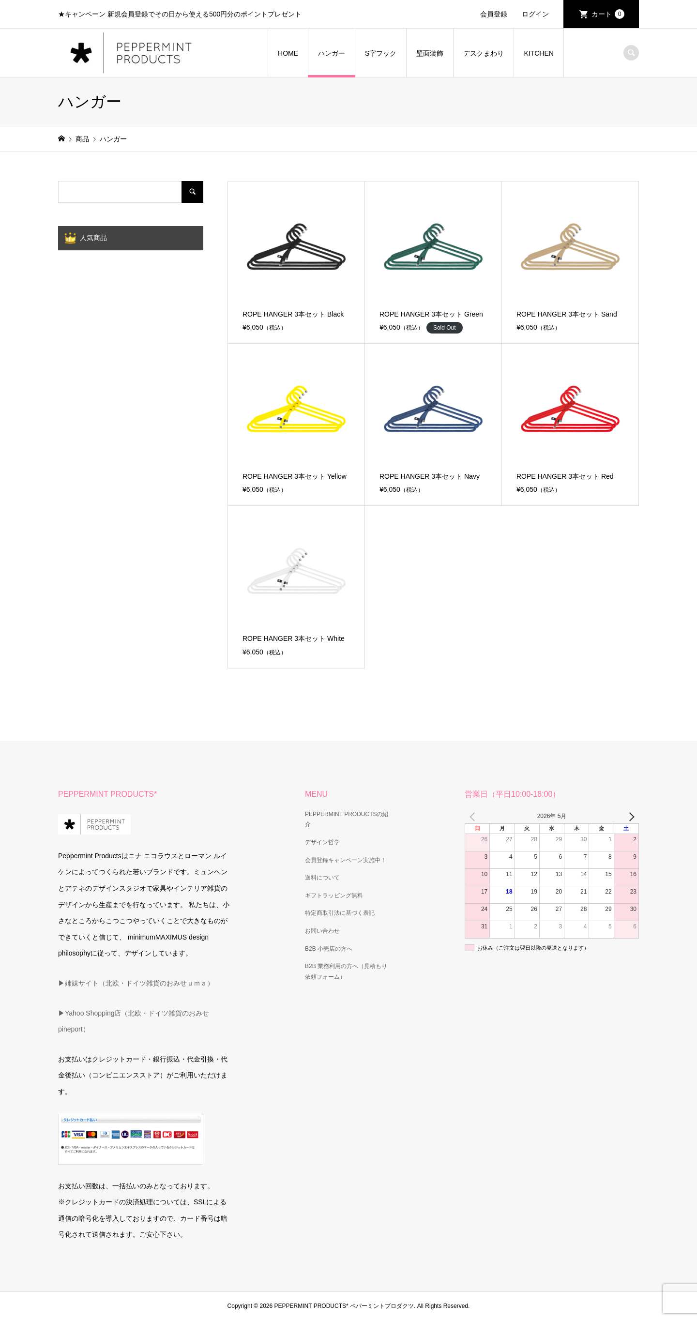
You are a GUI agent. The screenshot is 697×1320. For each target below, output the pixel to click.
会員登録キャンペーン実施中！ (345, 860)
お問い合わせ (322, 930)
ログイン (535, 14)
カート (607, 14)
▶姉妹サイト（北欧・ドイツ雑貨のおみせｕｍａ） (136, 983)
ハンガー (331, 53)
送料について (322, 877)
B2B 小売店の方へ (328, 948)
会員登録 (493, 14)
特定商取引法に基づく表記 (340, 913)
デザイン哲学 (322, 842)
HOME (288, 53)
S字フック (380, 53)
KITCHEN (538, 53)
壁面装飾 (429, 53)
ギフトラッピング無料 (334, 895)
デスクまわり (483, 53)
